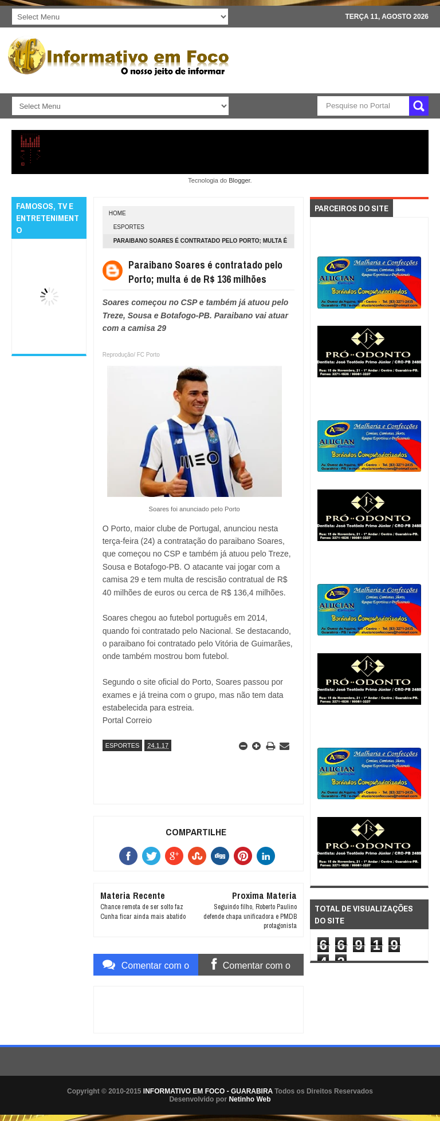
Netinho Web (249, 1099)
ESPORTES (128, 227)
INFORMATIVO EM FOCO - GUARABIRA (208, 1091)
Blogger (239, 180)
